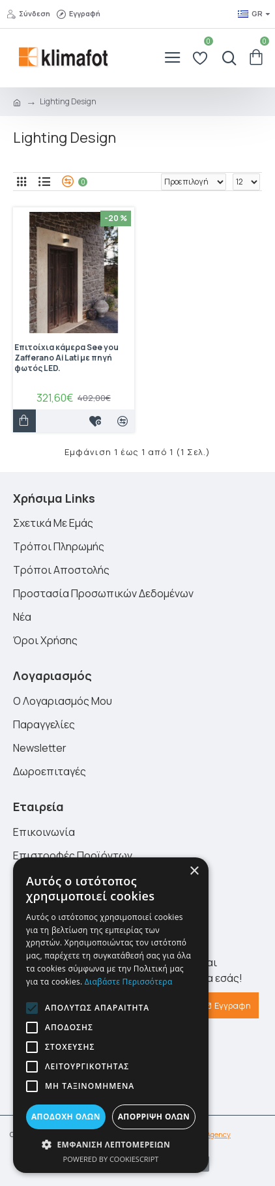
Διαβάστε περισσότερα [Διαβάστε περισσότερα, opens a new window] (129, 981)
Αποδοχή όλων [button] (65, 1116)
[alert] (111, 1015)
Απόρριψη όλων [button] (154, 1116)
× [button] (194, 871)
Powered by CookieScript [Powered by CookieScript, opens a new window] (111, 1159)
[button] (32, 1008)
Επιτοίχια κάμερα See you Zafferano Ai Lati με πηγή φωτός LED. (66, 357)
